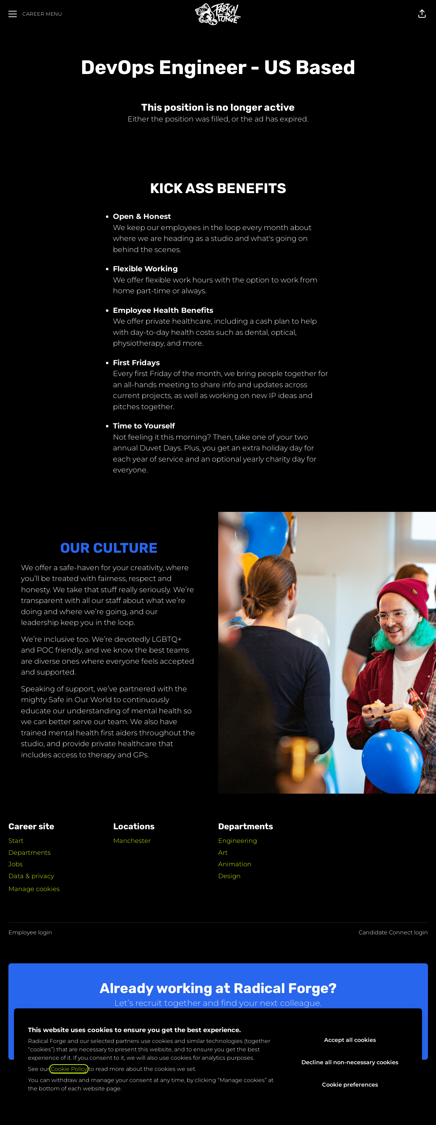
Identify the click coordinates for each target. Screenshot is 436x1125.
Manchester (132, 841)
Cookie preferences (350, 1084)
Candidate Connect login (393, 932)
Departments (29, 852)
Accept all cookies (350, 1040)
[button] (422, 14)
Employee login (30, 932)
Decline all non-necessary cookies (349, 1062)
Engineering (237, 841)
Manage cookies (34, 889)
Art (223, 852)
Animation (234, 864)
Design (229, 876)
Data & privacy (31, 876)
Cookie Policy (69, 1069)
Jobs (15, 864)
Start (15, 841)
